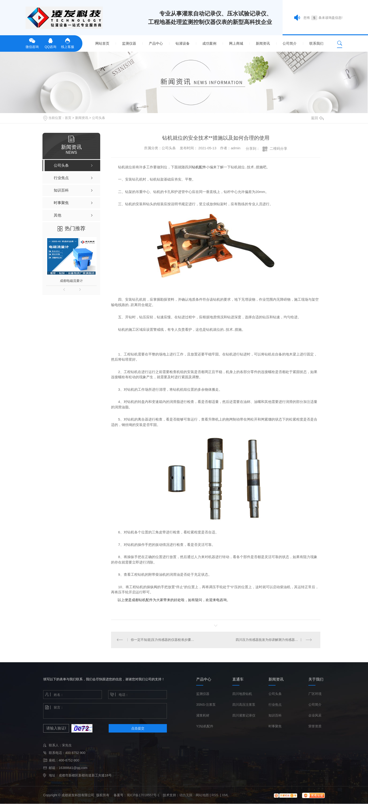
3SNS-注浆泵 (206, 705)
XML (225, 795)
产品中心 (156, 43)
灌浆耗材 (202, 715)
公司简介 (290, 43)
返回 (317, 118)
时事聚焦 (275, 726)
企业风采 (315, 715)
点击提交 (137, 728)
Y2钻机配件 (204, 726)
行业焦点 (275, 705)
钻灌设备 (183, 43)
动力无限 (185, 795)
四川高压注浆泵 (243, 705)
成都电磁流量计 (71, 281)
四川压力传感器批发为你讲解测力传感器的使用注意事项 (275, 640)
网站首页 (102, 43)
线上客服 (67, 42)
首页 (68, 118)
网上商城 (236, 43)
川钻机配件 (197, 167)
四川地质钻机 (242, 694)
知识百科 (275, 715)
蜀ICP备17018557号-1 (143, 795)
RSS (215, 795)
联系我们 (316, 43)
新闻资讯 (263, 43)
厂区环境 (315, 694)
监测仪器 (129, 43)
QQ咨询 (50, 42)
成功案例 (209, 43)
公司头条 (98, 118)
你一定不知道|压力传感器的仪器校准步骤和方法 (163, 640)
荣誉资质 (315, 726)
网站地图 (202, 795)
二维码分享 (278, 148)
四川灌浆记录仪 (243, 715)
